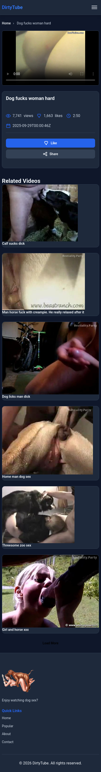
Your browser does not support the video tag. (50, 58)
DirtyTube (40, 763)
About (6, 734)
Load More (50, 643)
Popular (7, 726)
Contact (7, 742)
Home (6, 23)
